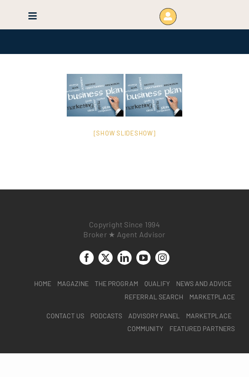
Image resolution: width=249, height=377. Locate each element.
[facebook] (87, 258)
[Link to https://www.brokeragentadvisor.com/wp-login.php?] (168, 16)
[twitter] (105, 258)
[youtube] (143, 258)
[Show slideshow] (125, 133)
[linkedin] (124, 258)
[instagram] (162, 258)
